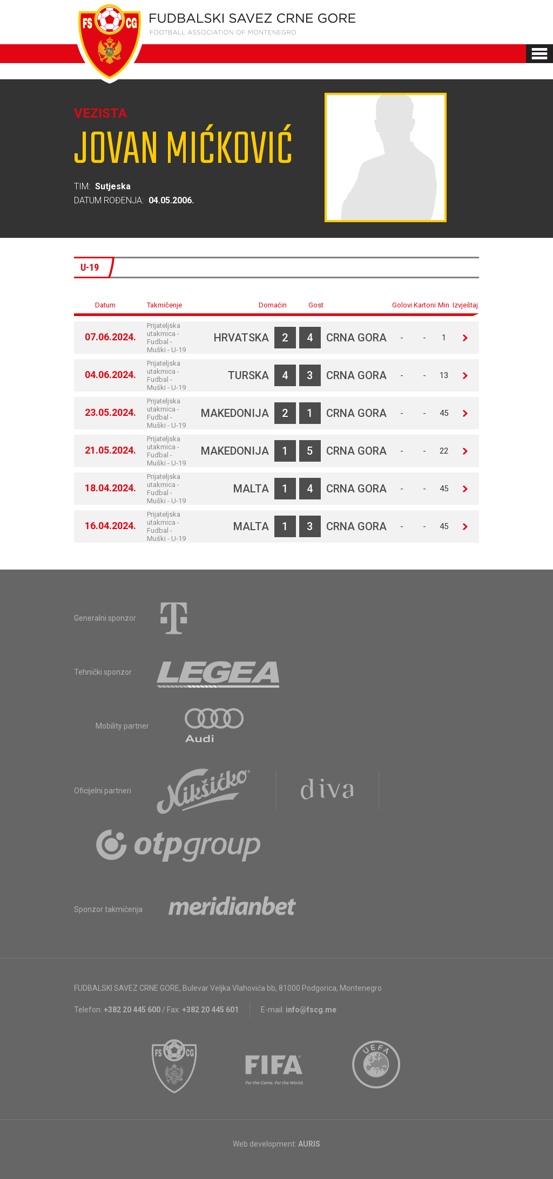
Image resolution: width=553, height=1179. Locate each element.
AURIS (309, 1144)
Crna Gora (356, 337)
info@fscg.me (311, 1009)
